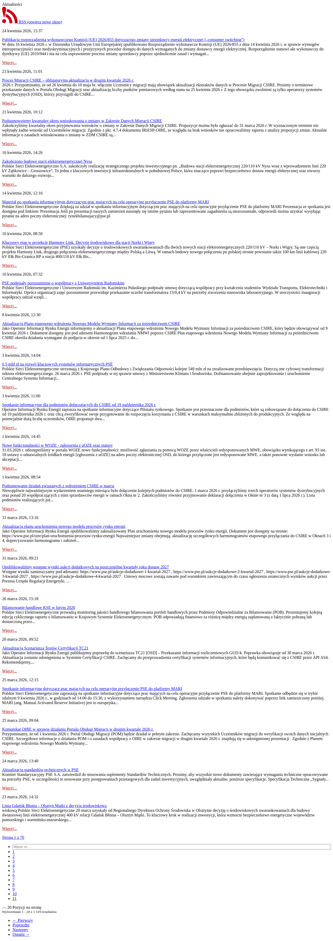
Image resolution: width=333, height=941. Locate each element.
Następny (20, 929)
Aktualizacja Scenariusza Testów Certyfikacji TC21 (45, 648)
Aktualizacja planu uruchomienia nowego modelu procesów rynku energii (63, 526)
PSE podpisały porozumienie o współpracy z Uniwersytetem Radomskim (63, 283)
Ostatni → (21, 934)
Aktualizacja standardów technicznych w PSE (40, 770)
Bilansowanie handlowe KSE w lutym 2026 (38, 607)
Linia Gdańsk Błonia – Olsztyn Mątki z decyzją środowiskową (54, 805)
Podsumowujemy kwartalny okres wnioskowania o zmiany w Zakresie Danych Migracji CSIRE (82, 121)
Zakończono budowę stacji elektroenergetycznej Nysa (47, 161)
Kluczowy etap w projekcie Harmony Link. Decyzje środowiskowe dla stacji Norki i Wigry (78, 242)
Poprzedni (20, 925)
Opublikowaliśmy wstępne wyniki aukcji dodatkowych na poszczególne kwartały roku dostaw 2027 (85, 567)
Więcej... (9, 62)
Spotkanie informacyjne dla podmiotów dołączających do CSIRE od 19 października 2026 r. (79, 405)
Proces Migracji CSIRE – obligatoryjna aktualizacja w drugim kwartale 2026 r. (68, 80)
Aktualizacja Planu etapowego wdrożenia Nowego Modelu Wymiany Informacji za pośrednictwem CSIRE (91, 323)
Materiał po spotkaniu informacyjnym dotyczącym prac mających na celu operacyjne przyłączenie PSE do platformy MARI (105, 202)
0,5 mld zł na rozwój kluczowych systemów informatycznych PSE (57, 364)
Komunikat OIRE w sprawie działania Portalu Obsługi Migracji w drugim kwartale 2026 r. (78, 729)
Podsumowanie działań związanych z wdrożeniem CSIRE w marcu (58, 486)
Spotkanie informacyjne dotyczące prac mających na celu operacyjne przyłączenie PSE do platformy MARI (92, 688)
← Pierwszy (22, 920)
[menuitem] (13, 851)
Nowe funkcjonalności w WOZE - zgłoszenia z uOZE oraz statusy (57, 445)
